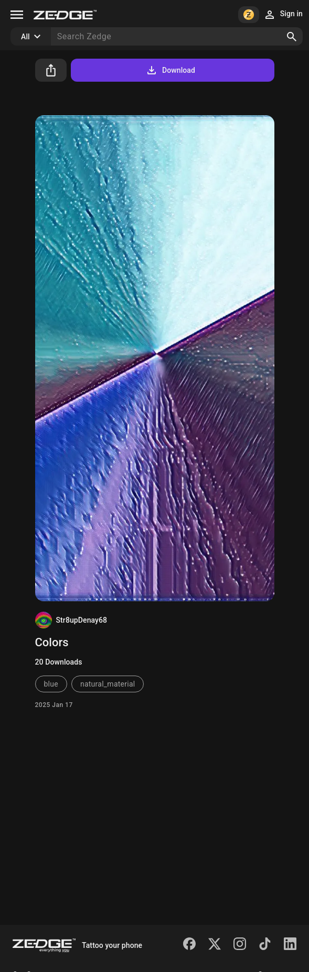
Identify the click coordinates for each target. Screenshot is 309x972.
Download (170, 70)
